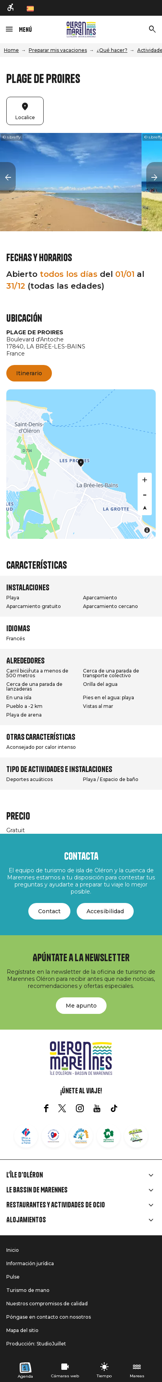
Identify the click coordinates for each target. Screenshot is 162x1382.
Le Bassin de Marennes (37, 1190)
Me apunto (81, 1005)
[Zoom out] (145, 494)
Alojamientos (26, 1220)
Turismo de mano (28, 1290)
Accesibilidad (105, 911)
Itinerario (29, 373)
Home (11, 50)
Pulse (13, 1277)
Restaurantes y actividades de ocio (55, 1205)
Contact (49, 911)
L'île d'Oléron (24, 1175)
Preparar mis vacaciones (58, 50)
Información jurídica (30, 1263)
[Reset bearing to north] (145, 508)
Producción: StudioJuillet (36, 1344)
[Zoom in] (145, 480)
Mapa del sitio (22, 1330)
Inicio (12, 1250)
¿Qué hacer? (112, 50)
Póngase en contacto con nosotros (48, 1317)
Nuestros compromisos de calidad (47, 1303)
